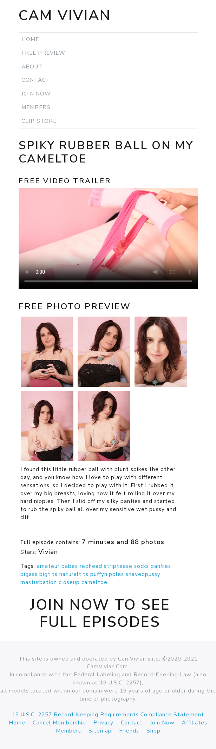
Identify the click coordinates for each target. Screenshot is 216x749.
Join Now (36, 93)
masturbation (38, 582)
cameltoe (94, 582)
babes (69, 566)
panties (161, 566)
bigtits (48, 574)
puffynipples (107, 574)
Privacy (103, 722)
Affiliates (194, 722)
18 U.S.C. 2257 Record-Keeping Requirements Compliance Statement (108, 714)
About (31, 66)
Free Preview (43, 53)
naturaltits (74, 574)
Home (30, 39)
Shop (153, 730)
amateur (48, 566)
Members (36, 107)
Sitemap (100, 730)
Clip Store (39, 121)
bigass (29, 574)
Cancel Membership (59, 722)
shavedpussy (143, 574)
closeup (69, 582)
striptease (118, 566)
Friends (129, 730)
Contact (35, 80)
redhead (91, 566)
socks (141, 566)
